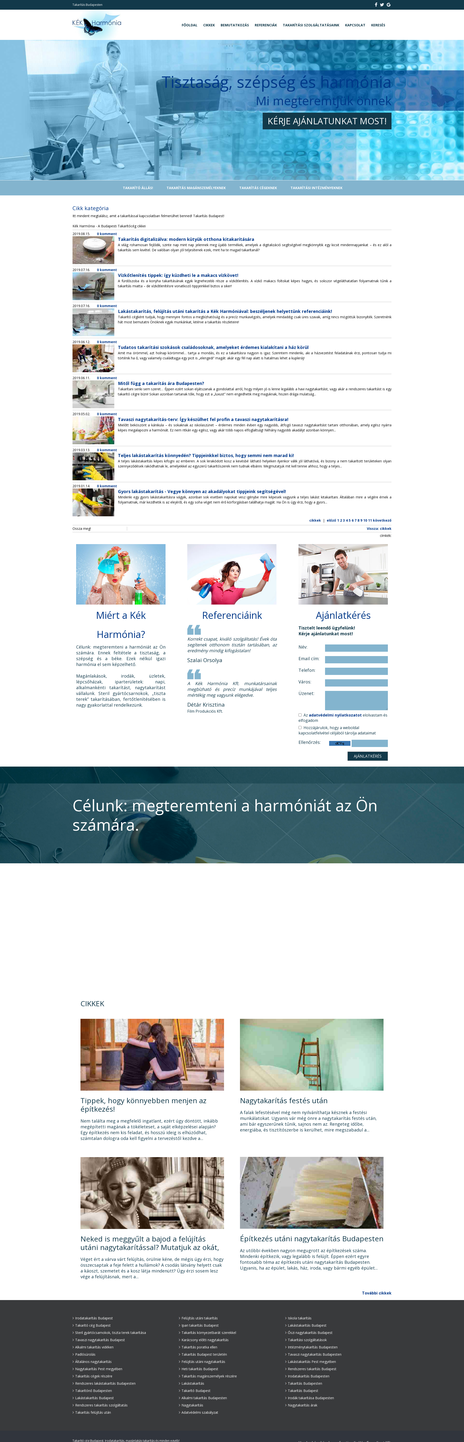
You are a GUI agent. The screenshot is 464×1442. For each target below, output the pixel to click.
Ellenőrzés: (309, 742)
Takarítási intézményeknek (316, 187)
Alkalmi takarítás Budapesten (203, 1398)
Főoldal (189, 25)
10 (365, 520)
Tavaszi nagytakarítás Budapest (98, 1340)
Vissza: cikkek (379, 528)
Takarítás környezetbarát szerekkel (207, 1332)
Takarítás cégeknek (258, 187)
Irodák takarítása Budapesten (309, 1398)
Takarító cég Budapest (91, 1325)
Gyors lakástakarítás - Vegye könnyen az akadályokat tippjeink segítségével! (202, 491)
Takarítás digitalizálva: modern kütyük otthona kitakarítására (186, 239)
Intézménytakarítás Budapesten (311, 1347)
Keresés (378, 25)
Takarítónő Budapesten (92, 1390)
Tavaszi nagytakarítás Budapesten (313, 1354)
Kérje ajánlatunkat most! (327, 121)
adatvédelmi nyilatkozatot (335, 715)
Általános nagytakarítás (92, 1361)
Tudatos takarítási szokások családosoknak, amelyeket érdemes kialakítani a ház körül (213, 347)
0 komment (107, 233)
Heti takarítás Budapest (198, 1369)
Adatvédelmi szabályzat (198, 1412)
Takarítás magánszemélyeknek (196, 187)
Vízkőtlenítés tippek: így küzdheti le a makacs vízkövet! (178, 275)
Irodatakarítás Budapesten (307, 1376)
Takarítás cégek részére (92, 1376)
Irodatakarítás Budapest (92, 1318)
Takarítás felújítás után (91, 1412)
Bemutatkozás (235, 25)
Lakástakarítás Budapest (93, 1398)
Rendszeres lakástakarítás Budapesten (104, 1383)
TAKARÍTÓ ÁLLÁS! (138, 187)
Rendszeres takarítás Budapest (310, 1369)
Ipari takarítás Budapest (199, 1325)
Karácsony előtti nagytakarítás (204, 1340)
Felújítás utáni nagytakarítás (202, 1361)
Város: (304, 681)
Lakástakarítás (191, 1383)
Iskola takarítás (298, 1318)
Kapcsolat (355, 25)
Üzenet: (306, 693)
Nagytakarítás (191, 1405)
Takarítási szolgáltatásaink (311, 25)
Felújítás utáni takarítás (198, 1318)
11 (370, 520)
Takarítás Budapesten (303, 1383)
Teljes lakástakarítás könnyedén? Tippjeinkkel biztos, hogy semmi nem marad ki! (206, 455)
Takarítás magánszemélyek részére (208, 1376)
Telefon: (306, 670)
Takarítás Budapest (301, 1390)
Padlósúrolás (83, 1354)
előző (331, 520)
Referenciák (266, 25)
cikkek (315, 520)
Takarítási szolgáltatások (306, 1340)
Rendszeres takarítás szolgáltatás (100, 1405)
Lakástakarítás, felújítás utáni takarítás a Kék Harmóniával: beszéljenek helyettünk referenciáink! (225, 311)
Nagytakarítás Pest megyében (97, 1369)
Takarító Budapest (194, 1390)
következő (382, 520)
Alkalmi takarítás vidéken (93, 1347)
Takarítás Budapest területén (203, 1354)
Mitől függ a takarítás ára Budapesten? (161, 383)
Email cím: (308, 658)
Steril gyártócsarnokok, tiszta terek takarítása (109, 1332)
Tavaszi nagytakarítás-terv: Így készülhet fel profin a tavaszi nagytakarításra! (203, 419)
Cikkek (209, 25)
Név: (302, 647)
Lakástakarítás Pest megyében (310, 1361)
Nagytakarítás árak (301, 1405)
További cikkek (377, 1293)
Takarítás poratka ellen (198, 1347)
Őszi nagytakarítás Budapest (309, 1332)
